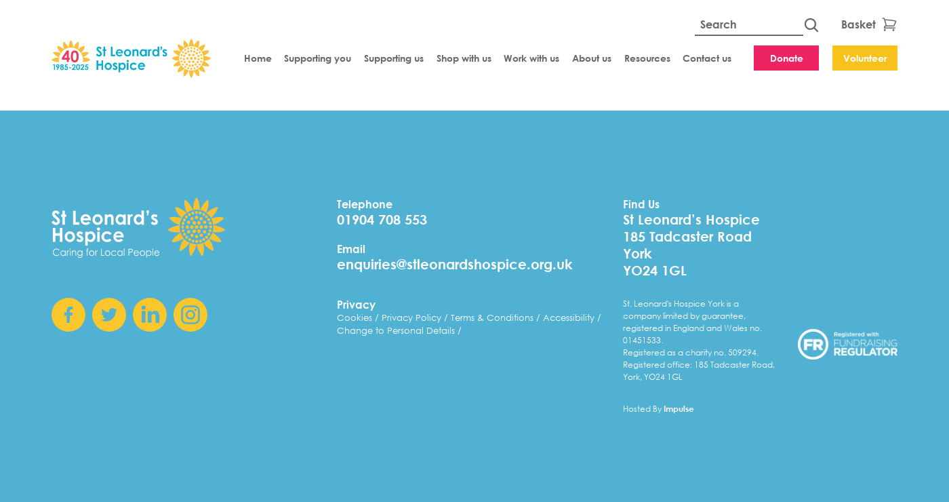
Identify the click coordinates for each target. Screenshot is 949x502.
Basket (869, 24)
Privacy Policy (413, 318)
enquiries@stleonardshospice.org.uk (455, 264)
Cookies (356, 318)
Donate (786, 58)
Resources (647, 58)
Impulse (679, 408)
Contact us (707, 58)
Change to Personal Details (397, 330)
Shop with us (464, 58)
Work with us (531, 58)
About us (591, 58)
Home (258, 58)
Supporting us (394, 58)
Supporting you (317, 58)
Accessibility (570, 318)
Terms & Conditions (493, 318)
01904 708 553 (382, 219)
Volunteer (865, 58)
